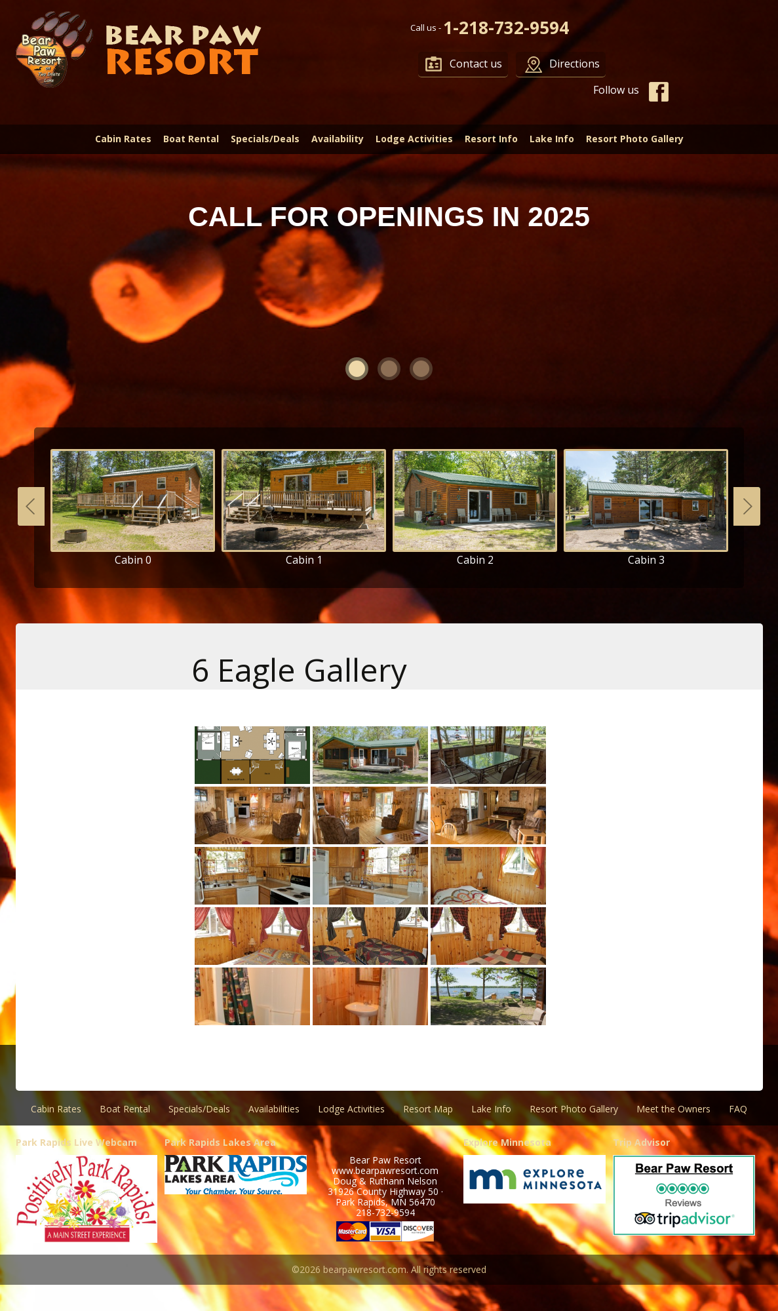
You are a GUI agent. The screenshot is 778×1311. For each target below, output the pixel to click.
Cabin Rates (123, 138)
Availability (337, 138)
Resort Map (428, 1109)
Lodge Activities (414, 138)
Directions (574, 63)
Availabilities (274, 1109)
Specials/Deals (265, 138)
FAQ (738, 1109)
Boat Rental (191, 138)
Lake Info (552, 138)
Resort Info (491, 138)
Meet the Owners (673, 1109)
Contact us (476, 63)
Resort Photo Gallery (635, 138)
